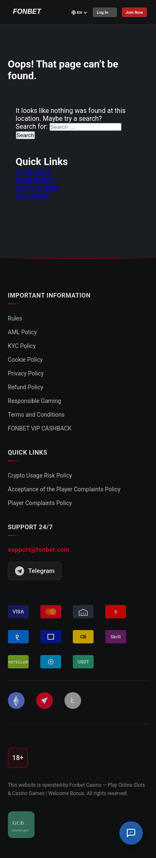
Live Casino (33, 195)
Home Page (33, 171)
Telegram (34, 570)
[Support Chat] (131, 833)
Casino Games (37, 187)
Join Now (136, 12)
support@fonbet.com (38, 549)
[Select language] (79, 12)
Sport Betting (35, 179)
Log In (103, 12)
